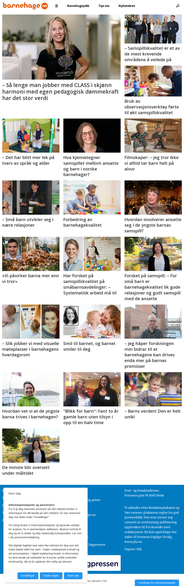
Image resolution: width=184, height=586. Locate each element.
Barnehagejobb (78, 6)
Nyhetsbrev (126, 6)
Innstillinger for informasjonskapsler (157, 582)
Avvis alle (73, 575)
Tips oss (103, 6)
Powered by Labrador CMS (92, 580)
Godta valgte (51, 575)
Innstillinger (28, 575)
